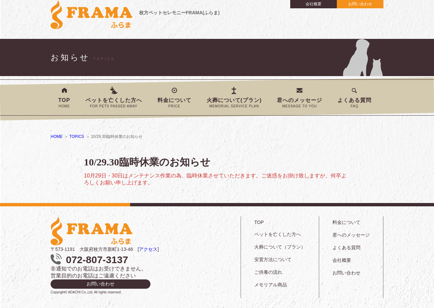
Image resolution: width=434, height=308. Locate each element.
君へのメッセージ (299, 102)
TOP (64, 102)
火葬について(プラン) (234, 102)
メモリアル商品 (270, 284)
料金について (174, 102)
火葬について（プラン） (280, 247)
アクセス (148, 249)
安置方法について (273, 259)
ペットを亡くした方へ (114, 102)
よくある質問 (354, 102)
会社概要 (314, 4)
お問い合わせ (360, 4)
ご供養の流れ (268, 272)
